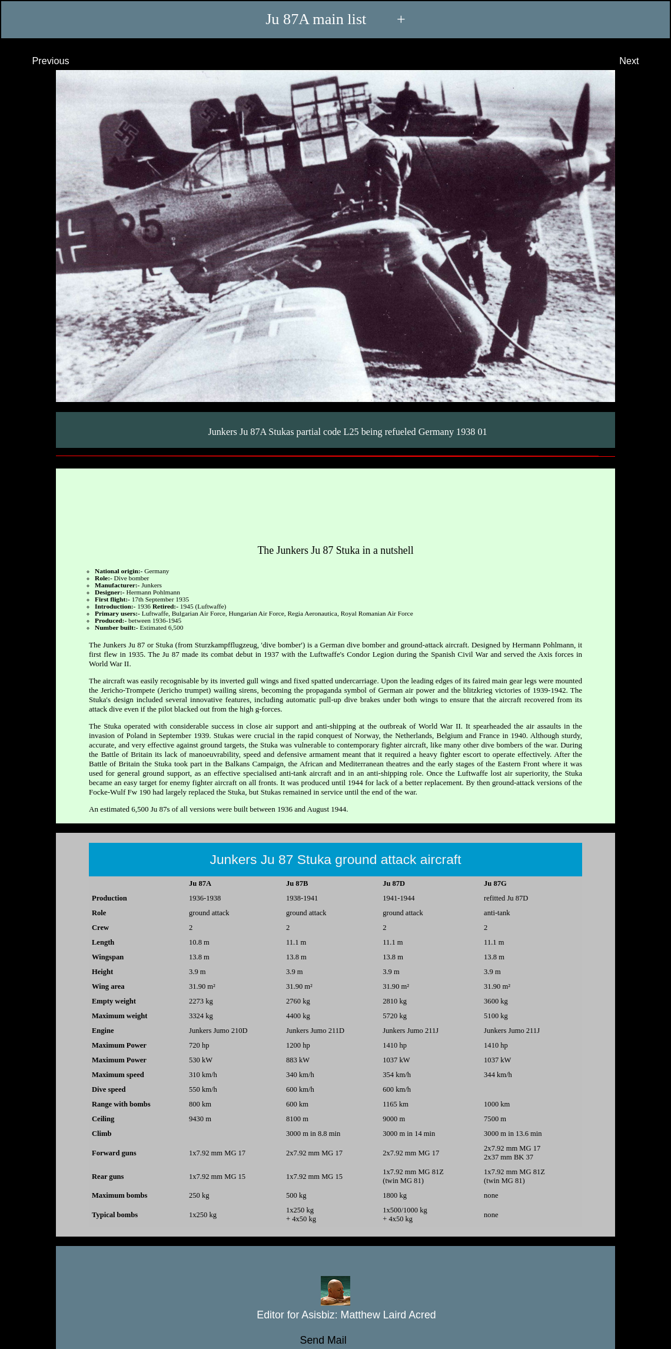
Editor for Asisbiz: (335, 1314)
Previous (40, 60)
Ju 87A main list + (335, 18)
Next (639, 60)
